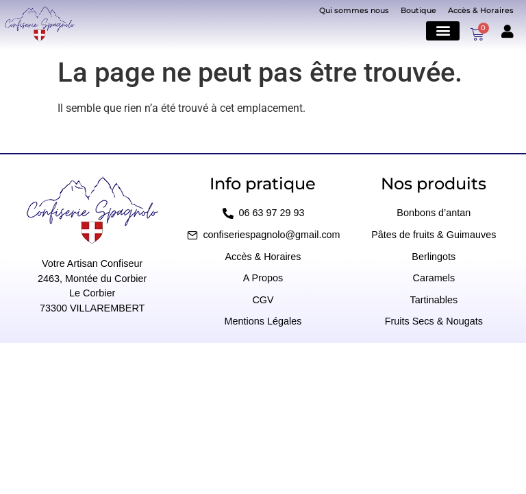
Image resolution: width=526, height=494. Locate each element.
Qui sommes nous (354, 10)
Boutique (418, 10)
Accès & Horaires (481, 10)
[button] (442, 30)
